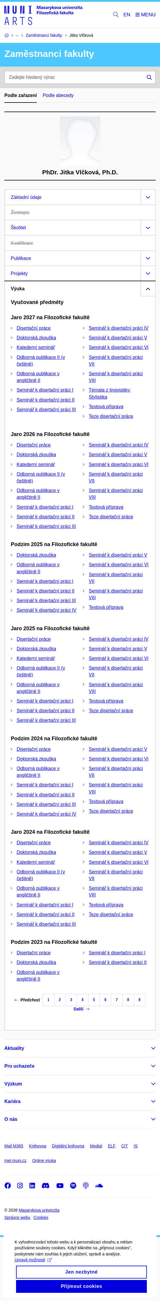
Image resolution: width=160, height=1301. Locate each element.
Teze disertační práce (111, 416)
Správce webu (17, 1217)
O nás (10, 1119)
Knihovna (37, 1146)
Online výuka (44, 1160)
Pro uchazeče (19, 1066)
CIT (124, 1146)
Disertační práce (34, 328)
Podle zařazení (20, 95)
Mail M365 (13, 1146)
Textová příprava (106, 406)
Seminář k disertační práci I (45, 390)
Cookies (41, 1217)
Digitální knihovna (68, 1146)
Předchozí (27, 1000)
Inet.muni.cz (15, 1160)
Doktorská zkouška (36, 337)
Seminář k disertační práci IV (119, 328)
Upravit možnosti (33, 1271)
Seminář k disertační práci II (45, 399)
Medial (96, 1146)
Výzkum (13, 1083)
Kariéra (12, 1101)
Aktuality (14, 1048)
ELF (112, 1146)
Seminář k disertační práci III (46, 409)
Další (81, 1009)
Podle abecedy (58, 95)
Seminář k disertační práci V (118, 337)
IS (136, 1146)
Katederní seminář (36, 347)
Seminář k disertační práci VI (119, 347)
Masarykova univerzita (39, 1210)
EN (127, 15)
